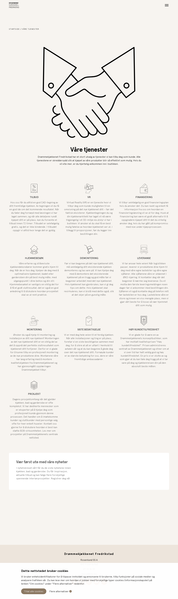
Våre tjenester (30, 29)
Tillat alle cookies (33, 591)
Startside (14, 29)
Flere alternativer (59, 591)
